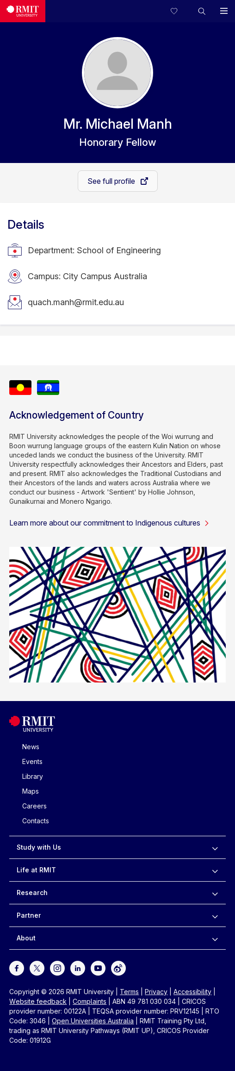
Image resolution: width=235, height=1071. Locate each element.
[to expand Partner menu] (215, 915)
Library (32, 776)
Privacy (156, 992)
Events (32, 761)
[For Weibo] (118, 967)
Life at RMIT (36, 870)
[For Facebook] (16, 967)
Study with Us (39, 847)
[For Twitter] (37, 967)
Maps (30, 791)
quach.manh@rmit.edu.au (76, 302)
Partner (29, 915)
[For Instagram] (57, 967)
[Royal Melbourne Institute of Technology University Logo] (22, 11)
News (30, 747)
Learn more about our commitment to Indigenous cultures (109, 522)
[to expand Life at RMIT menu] (215, 870)
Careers (34, 806)
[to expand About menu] (215, 938)
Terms (129, 992)
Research (32, 892)
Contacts (35, 821)
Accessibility (192, 992)
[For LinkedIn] (77, 967)
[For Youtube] (98, 967)
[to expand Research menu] (215, 892)
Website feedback (38, 1001)
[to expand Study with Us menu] (215, 847)
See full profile (112, 181)
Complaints (89, 1001)
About (26, 938)
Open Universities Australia (93, 1021)
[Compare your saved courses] (179, 11)
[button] (202, 11)
